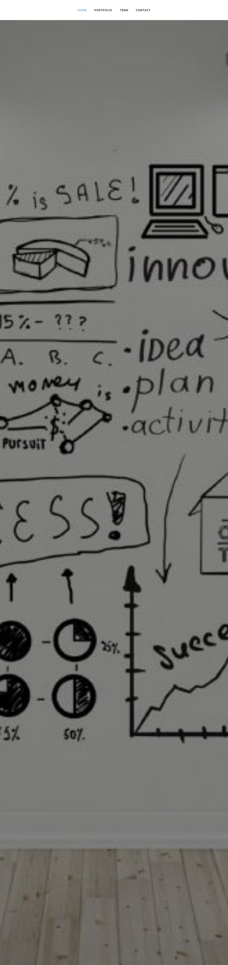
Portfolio (103, 10)
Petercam (22, 536)
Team (124, 10)
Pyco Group (45, 488)
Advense (51, 536)
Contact (143, 10)
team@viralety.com (114, 911)
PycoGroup (47, 547)
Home (82, 10)
